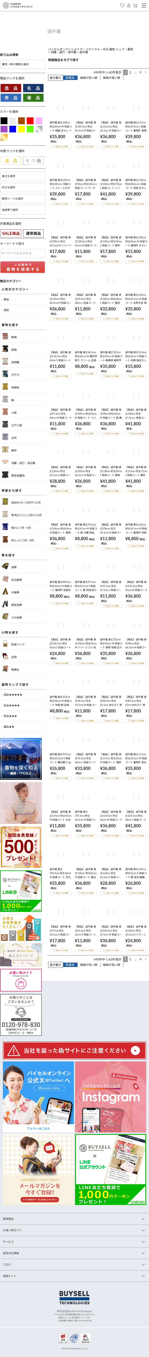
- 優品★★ (8, 726)
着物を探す (10, 325)
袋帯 (9, 566)
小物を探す (10, 632)
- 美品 (5, 299)
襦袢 (9, 449)
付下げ (10, 374)
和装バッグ (13, 643)
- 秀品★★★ (9, 716)
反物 (9, 656)
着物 (130, 49)
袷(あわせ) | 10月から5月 (21, 501)
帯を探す (8, 555)
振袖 (9, 336)
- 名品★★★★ (11, 705)
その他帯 (12, 616)
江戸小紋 (12, 424)
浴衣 (9, 437)
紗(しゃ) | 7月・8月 (18, 539)
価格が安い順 (88, 77)
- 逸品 (5, 310)
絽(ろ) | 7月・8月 (16, 526)
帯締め (10, 668)
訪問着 (10, 361)
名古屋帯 (12, 578)
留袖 (9, 348)
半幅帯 (10, 591)
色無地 (10, 386)
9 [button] (140, 72)
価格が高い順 (111, 77)
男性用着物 (13, 474)
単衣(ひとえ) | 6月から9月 (22, 514)
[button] (146, 72)
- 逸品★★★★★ (12, 694)
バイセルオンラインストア (65, 49)
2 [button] (130, 72)
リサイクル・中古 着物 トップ (105, 49)
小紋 (9, 411)
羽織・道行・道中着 (63, 52)
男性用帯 (12, 604)
